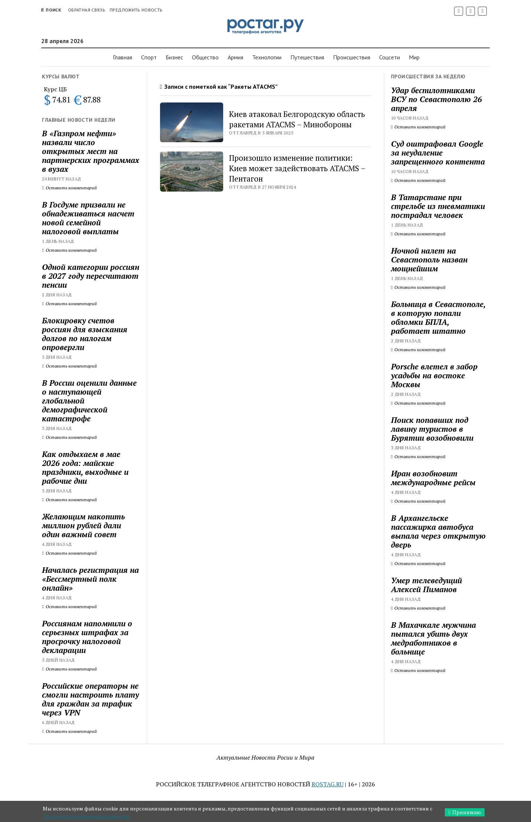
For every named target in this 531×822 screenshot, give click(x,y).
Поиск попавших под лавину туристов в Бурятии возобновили (432, 428)
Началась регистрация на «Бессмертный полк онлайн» (90, 578)
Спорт (149, 57)
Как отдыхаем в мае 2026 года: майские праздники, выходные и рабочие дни (85, 467)
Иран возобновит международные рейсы (433, 478)
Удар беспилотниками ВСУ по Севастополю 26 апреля (436, 99)
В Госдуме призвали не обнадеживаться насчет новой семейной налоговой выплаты (88, 218)
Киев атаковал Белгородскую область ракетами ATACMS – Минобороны (297, 119)
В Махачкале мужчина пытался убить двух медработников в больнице (433, 638)
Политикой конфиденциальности (86, 816)
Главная (122, 57)
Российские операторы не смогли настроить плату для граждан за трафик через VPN (90, 699)
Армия (235, 57)
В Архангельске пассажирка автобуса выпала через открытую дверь (438, 531)
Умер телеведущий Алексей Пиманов (426, 585)
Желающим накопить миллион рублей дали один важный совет (83, 525)
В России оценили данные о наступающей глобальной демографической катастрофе (89, 400)
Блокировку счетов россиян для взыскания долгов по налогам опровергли (84, 334)
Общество (205, 57)
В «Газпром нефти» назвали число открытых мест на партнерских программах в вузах (90, 151)
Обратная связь (86, 10)
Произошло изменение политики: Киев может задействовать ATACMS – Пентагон (297, 168)
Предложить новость (136, 10)
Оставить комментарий (69, 187)
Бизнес (174, 57)
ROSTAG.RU (327, 784)
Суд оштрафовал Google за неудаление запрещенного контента (438, 152)
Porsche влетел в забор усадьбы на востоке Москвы (434, 375)
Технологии (266, 57)
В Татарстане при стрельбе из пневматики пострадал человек (438, 206)
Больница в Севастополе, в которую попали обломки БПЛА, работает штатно (438, 317)
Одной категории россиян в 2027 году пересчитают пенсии (90, 275)
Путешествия (307, 57)
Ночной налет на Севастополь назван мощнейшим (429, 259)
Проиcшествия (351, 57)
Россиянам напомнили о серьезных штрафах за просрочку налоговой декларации (87, 637)
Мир (414, 57)
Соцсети (389, 57)
